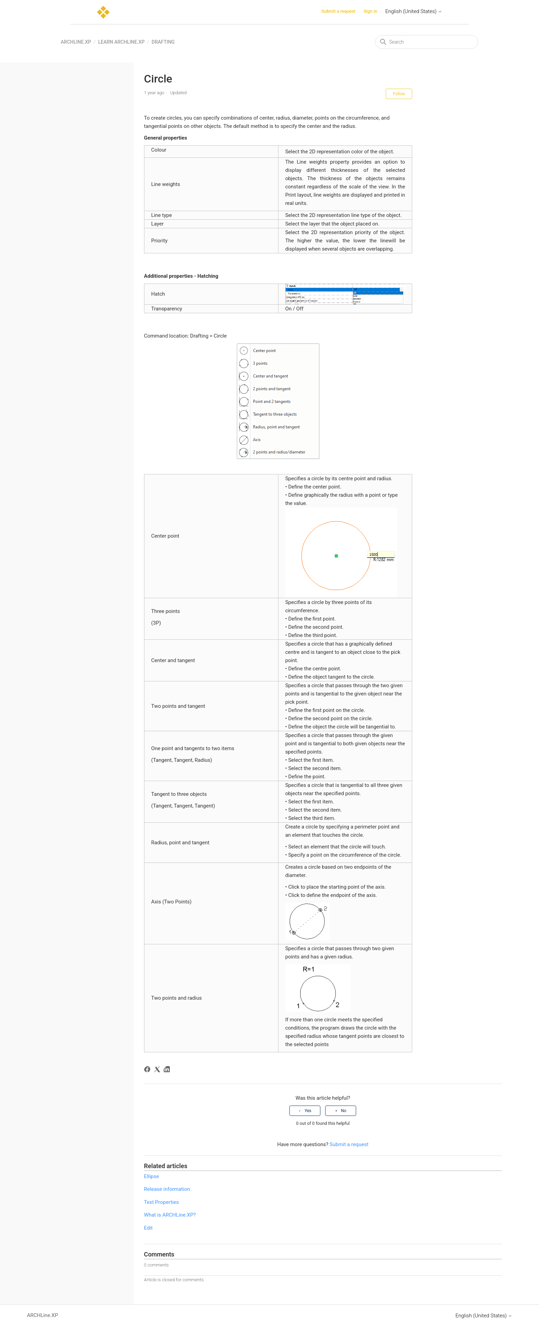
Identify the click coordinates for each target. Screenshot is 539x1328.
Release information (167, 1189)
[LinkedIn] (168, 1070)
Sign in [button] (370, 11)
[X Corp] (158, 1070)
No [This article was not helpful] (343, 1110)
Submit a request (338, 11)
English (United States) (413, 11)
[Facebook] (148, 1070)
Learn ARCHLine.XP (121, 42)
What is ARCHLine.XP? (170, 1215)
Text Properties (161, 1202)
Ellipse (151, 1176)
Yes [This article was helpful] (308, 1110)
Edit (148, 1228)
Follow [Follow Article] (399, 93)
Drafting (163, 42)
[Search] (426, 42)
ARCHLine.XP (76, 42)
